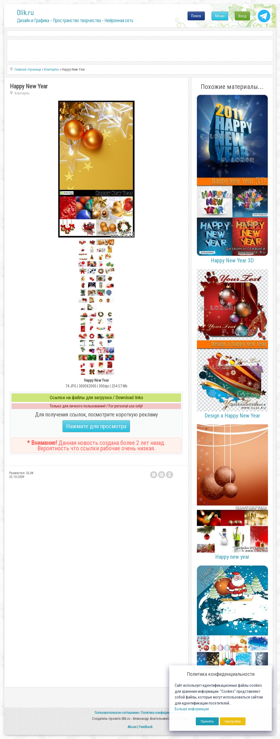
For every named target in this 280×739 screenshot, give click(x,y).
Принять (207, 721)
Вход (242, 16)
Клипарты (22, 93)
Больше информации (192, 709)
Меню (219, 16)
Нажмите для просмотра (96, 426)
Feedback (146, 727)
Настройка (233, 721)
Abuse (131, 727)
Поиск (196, 16)
